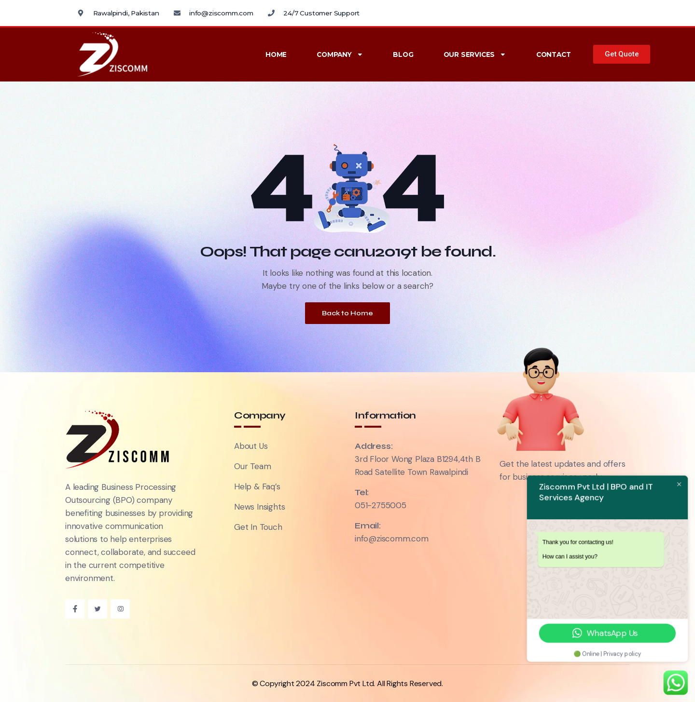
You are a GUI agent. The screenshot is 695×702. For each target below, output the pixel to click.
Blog (403, 54)
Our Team (252, 466)
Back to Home (347, 313)
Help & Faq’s (257, 486)
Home (276, 54)
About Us (250, 446)
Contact (553, 54)
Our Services (475, 54)
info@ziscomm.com (392, 538)
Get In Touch (258, 527)
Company (340, 54)
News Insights (259, 506)
